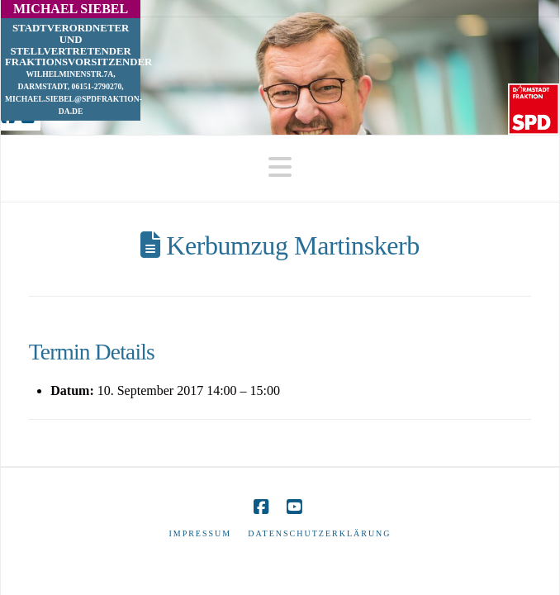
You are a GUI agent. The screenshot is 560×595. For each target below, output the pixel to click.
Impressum (199, 533)
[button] (280, 167)
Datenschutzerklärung (319, 533)
